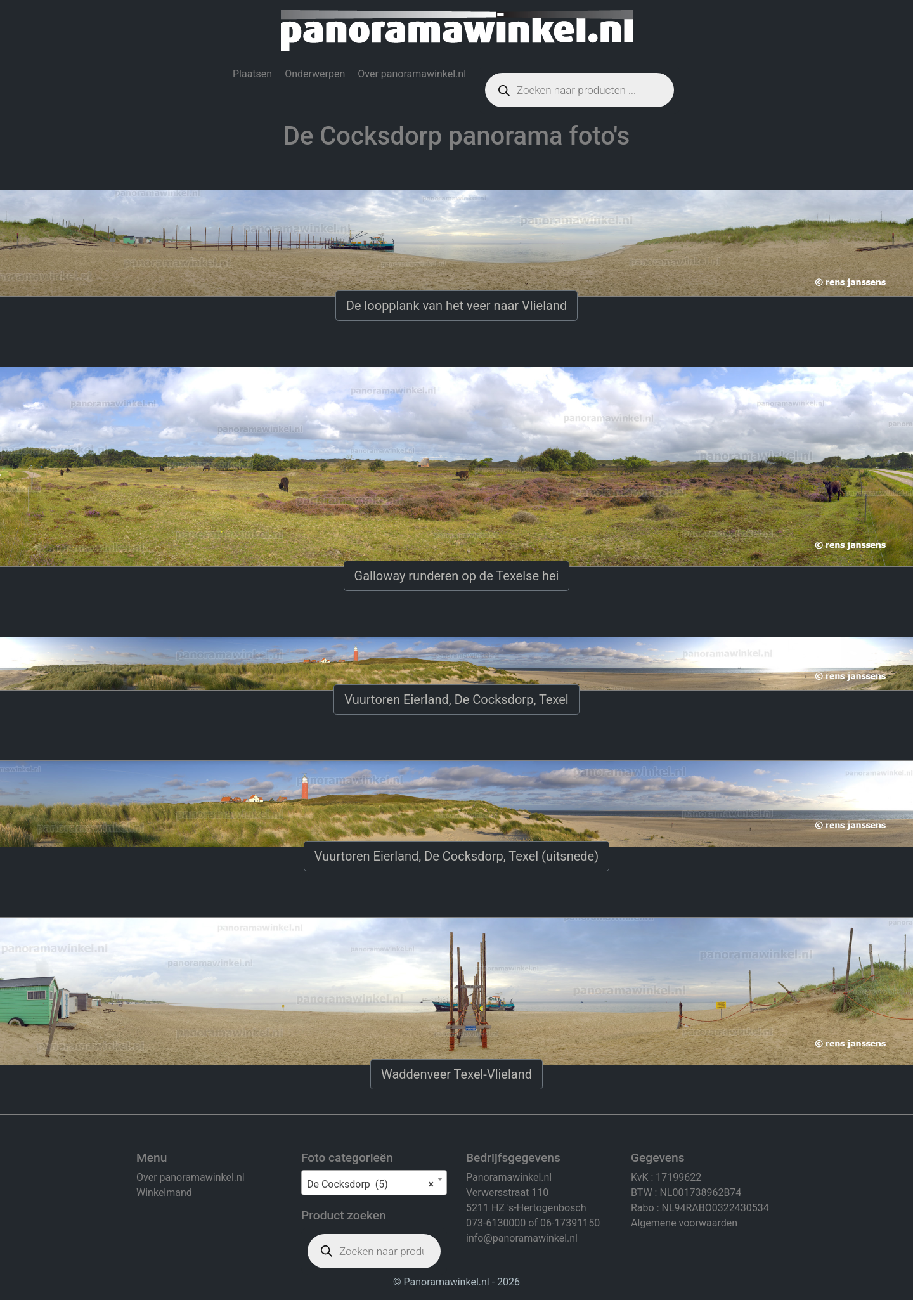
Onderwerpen (315, 74)
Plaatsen (252, 74)
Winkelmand (164, 1192)
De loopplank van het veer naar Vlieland (456, 305)
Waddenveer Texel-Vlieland (456, 1074)
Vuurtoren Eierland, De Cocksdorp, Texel (456, 699)
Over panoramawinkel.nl (412, 74)
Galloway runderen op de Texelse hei (456, 575)
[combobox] (374, 1182)
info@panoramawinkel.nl (522, 1238)
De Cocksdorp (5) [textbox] (370, 1184)
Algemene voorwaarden (684, 1223)
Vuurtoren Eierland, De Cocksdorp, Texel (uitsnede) (456, 856)
